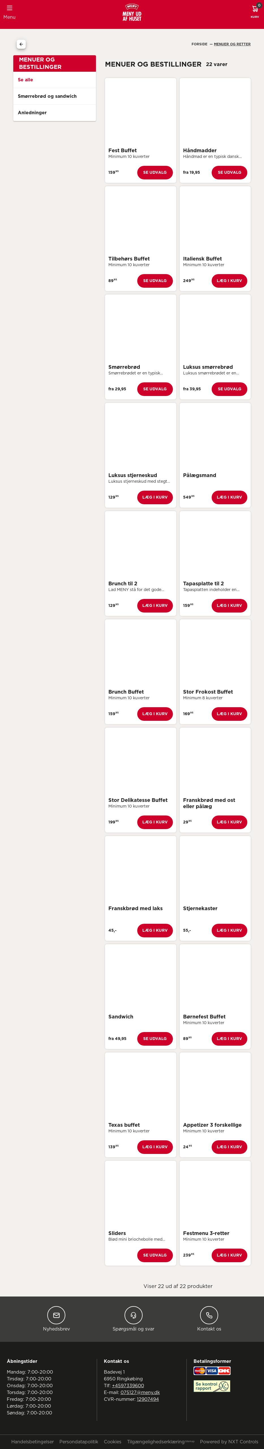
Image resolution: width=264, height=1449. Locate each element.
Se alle (25, 80)
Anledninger (32, 113)
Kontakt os (209, 1318)
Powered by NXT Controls (229, 1442)
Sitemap (189, 1441)
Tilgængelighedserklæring (156, 1442)
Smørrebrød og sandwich (47, 96)
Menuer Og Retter (232, 44)
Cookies (112, 1442)
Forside (200, 44)
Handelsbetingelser (32, 1442)
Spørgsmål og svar (133, 1318)
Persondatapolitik (78, 1442)
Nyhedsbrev (56, 1318)
